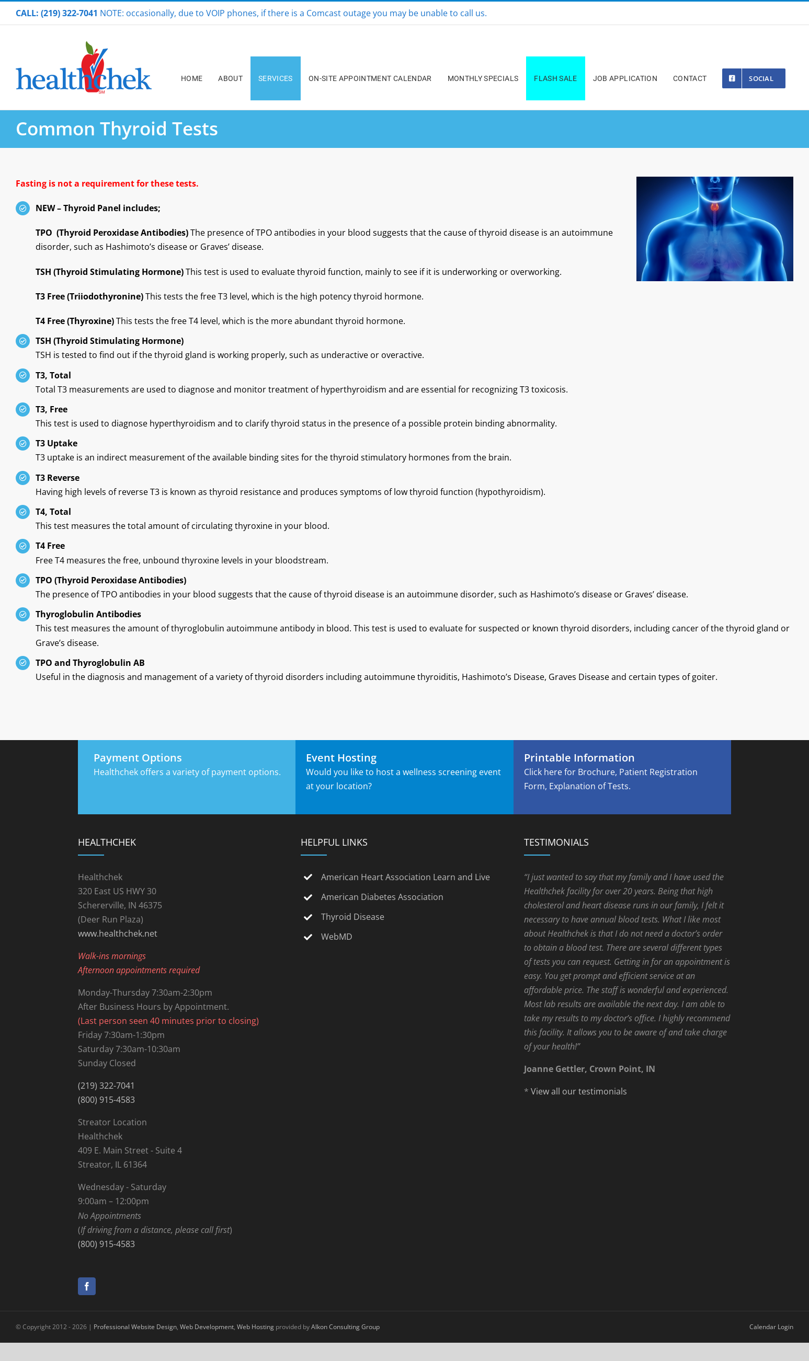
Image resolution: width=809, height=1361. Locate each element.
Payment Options (138, 758)
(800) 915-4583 (106, 1099)
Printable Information (579, 758)
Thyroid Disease (352, 916)
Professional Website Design (135, 1326)
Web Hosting (255, 1326)
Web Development (207, 1326)
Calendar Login (771, 1326)
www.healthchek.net (117, 933)
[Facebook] (87, 1286)
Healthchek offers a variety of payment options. (187, 772)
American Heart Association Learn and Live (405, 877)
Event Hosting (341, 758)
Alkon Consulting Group (345, 1326)
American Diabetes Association (382, 897)
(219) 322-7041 (106, 1085)
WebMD (336, 936)
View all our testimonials (579, 1091)
